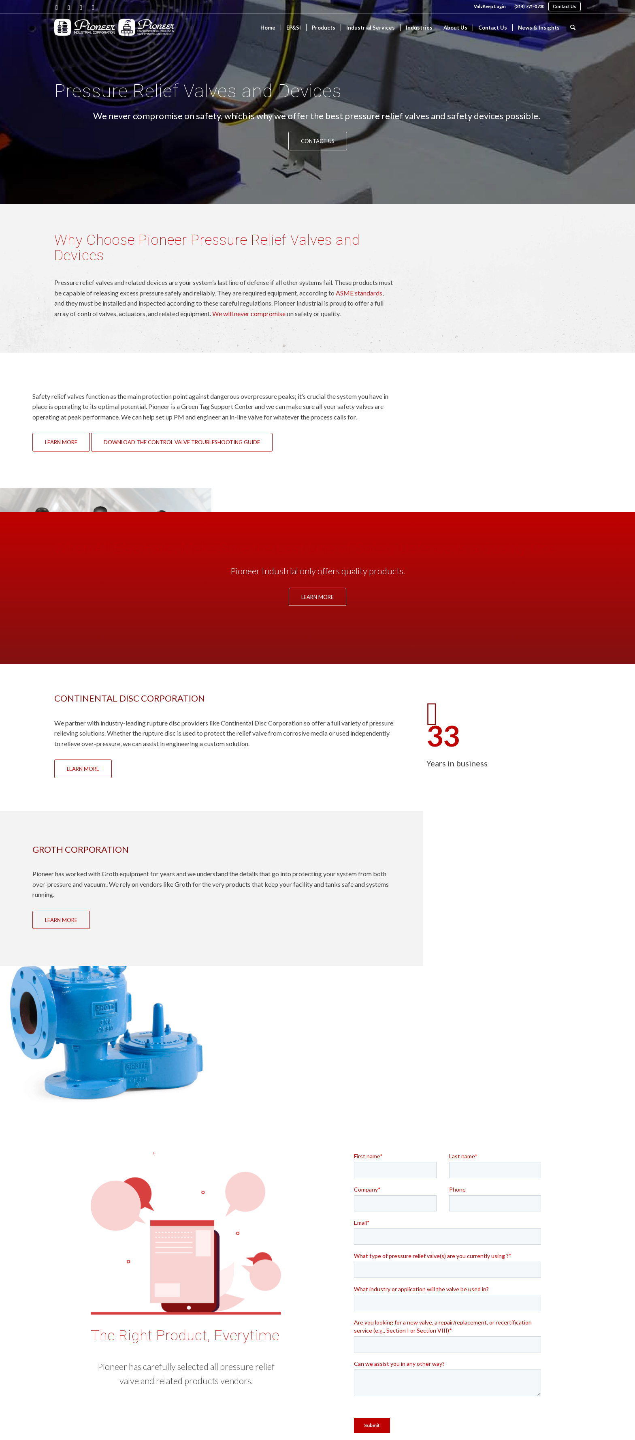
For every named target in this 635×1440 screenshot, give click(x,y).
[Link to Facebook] (57, 7)
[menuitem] (490, 6)
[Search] (573, 27)
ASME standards (359, 293)
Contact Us (564, 6)
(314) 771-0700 (529, 6)
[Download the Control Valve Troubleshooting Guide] (182, 442)
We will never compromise (249, 313)
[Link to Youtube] (93, 7)
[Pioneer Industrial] (115, 32)
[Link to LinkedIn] (69, 7)
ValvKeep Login (490, 6)
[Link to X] (81, 7)
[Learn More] (61, 442)
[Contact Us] (317, 141)
